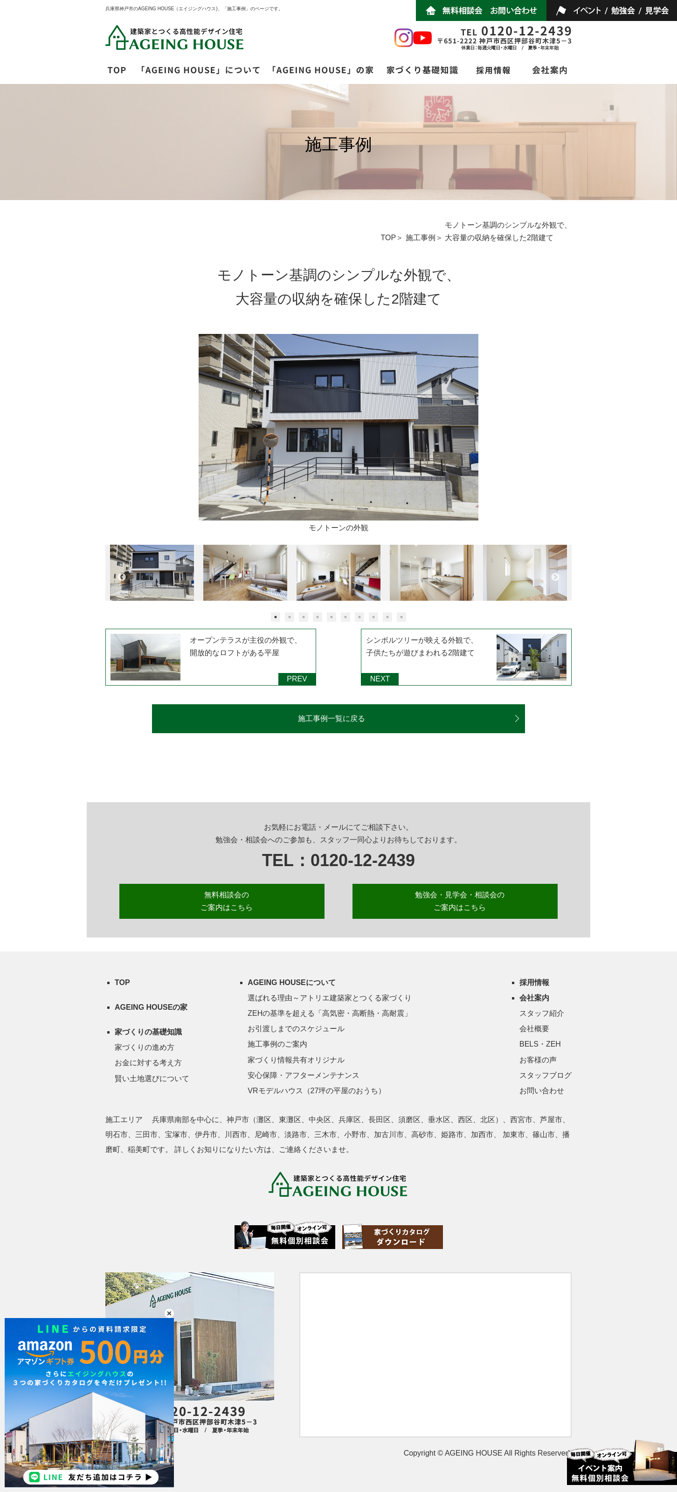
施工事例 (420, 238)
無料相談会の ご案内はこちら (226, 901)
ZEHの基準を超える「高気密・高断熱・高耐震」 (330, 1013)
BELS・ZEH (540, 1044)
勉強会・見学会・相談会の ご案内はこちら (459, 901)
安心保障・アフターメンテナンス (303, 1075)
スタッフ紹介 (541, 1013)
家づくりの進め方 (144, 1047)
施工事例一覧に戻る (331, 718)
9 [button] (387, 617)
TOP (388, 238)
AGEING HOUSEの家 (151, 1007)
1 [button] (275, 617)
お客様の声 (538, 1060)
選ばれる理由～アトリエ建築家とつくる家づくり (330, 998)
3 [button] (303, 617)
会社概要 (534, 1029)
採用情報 (534, 982)
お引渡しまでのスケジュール (296, 1029)
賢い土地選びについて (152, 1079)
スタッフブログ (545, 1075)
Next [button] (555, 577)
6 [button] (345, 617)
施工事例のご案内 (277, 1044)
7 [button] (359, 617)
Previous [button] (121, 577)
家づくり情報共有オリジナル (296, 1060)
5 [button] (331, 617)
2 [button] (289, 617)
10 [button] (401, 617)
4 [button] (317, 617)
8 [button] (373, 617)
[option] (338, 434)
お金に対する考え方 (148, 1063)
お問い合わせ (541, 1091)
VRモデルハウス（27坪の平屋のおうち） (317, 1091)
